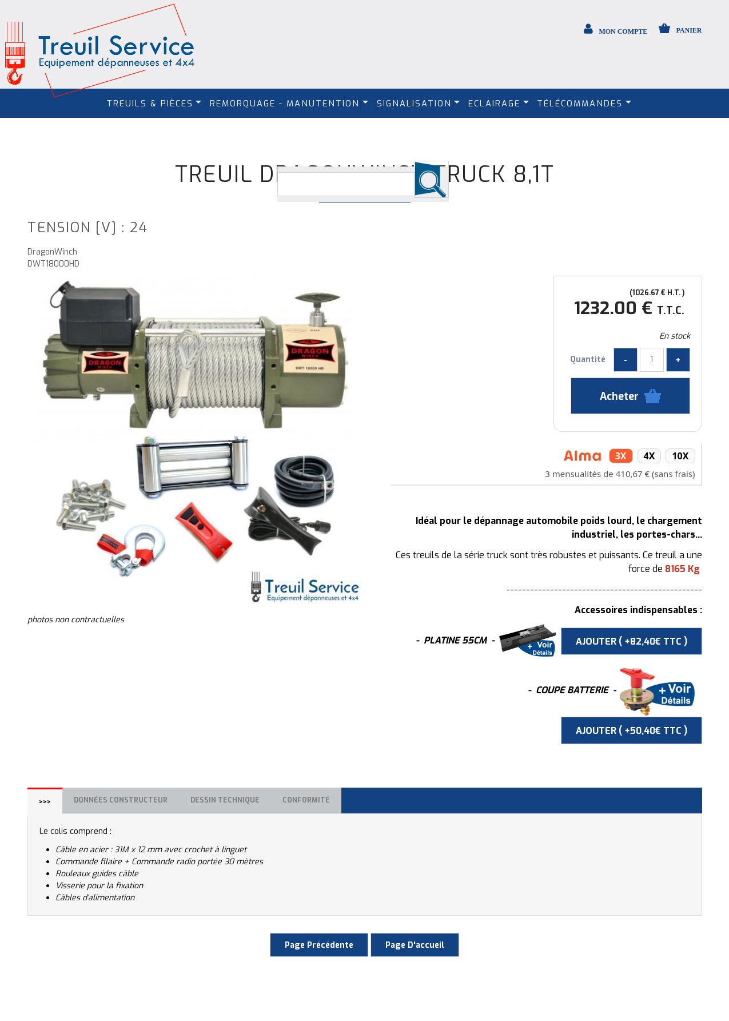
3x (621, 456)
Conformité (306, 800)
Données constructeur (121, 800)
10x (680, 456)
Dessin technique (225, 800)
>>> (45, 802)
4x (649, 456)
